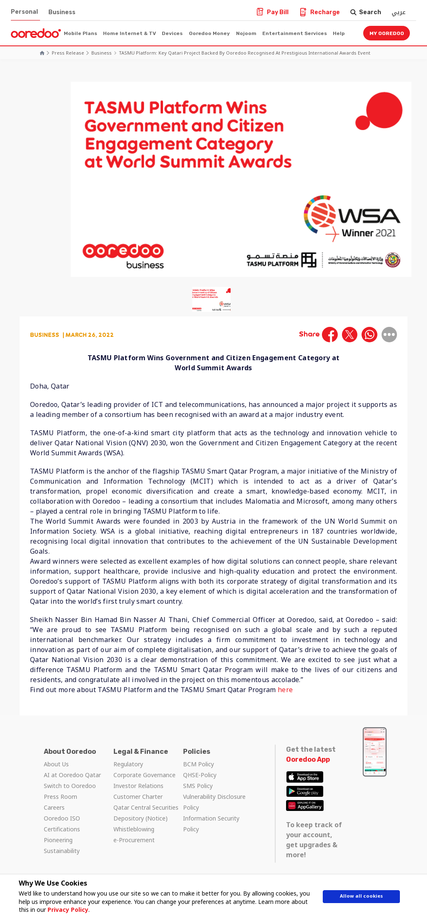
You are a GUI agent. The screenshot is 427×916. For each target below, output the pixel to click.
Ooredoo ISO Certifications (62, 823)
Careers (54, 807)
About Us (56, 764)
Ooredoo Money (209, 33)
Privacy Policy (64, 909)
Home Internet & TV (129, 33)
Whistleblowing (133, 829)
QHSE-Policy (199, 775)
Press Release (68, 53)
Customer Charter (138, 797)
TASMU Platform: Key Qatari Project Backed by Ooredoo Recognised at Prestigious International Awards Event (244, 53)
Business (61, 12)
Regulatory (128, 764)
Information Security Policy (211, 823)
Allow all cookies (362, 898)
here (285, 689)
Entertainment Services (294, 33)
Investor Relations (138, 786)
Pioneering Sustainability (62, 845)
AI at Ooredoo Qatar (72, 775)
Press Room (60, 797)
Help (339, 33)
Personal (24, 11)
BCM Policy (198, 764)
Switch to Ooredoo (70, 786)
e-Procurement (134, 840)
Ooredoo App (308, 759)
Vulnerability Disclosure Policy (214, 802)
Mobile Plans (80, 33)
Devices (172, 33)
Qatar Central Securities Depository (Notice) (145, 812)
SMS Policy (198, 786)
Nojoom (246, 33)
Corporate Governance (144, 775)
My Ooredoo (386, 33)
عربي (399, 12)
